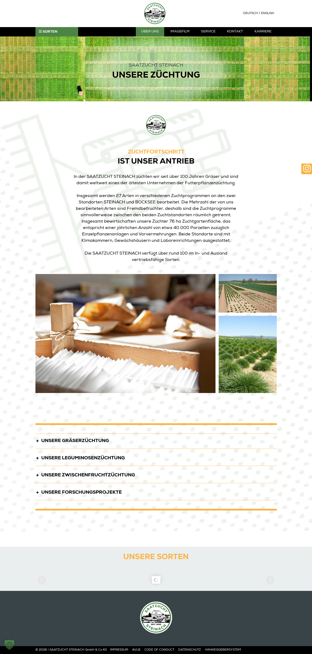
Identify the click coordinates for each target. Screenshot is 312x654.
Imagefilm (179, 31)
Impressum (119, 649)
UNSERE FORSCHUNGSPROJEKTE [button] (78, 492)
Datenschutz (189, 649)
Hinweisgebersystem (223, 649)
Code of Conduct (159, 649)
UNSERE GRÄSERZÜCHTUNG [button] (72, 440)
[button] (9, 644)
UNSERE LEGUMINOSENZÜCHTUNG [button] (80, 457)
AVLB (136, 649)
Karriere (263, 31)
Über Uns (150, 31)
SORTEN (48, 32)
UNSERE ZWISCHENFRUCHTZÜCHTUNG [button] (85, 474)
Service (208, 31)
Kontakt (235, 31)
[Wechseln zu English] (267, 13)
